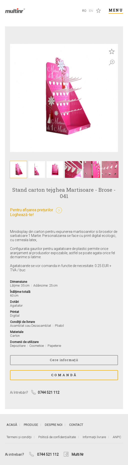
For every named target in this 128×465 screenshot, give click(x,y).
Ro (84, 11)
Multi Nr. (15, 10)
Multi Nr (78, 454)
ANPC (117, 437)
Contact (76, 425)
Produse (31, 425)
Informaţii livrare (94, 437)
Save (112, 51)
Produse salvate (98, 10)
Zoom (112, 62)
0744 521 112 (48, 454)
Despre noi (53, 425)
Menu (116, 10)
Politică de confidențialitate (57, 437)
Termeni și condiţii (19, 437)
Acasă (12, 425)
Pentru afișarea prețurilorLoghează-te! (31, 212)
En (91, 11)
